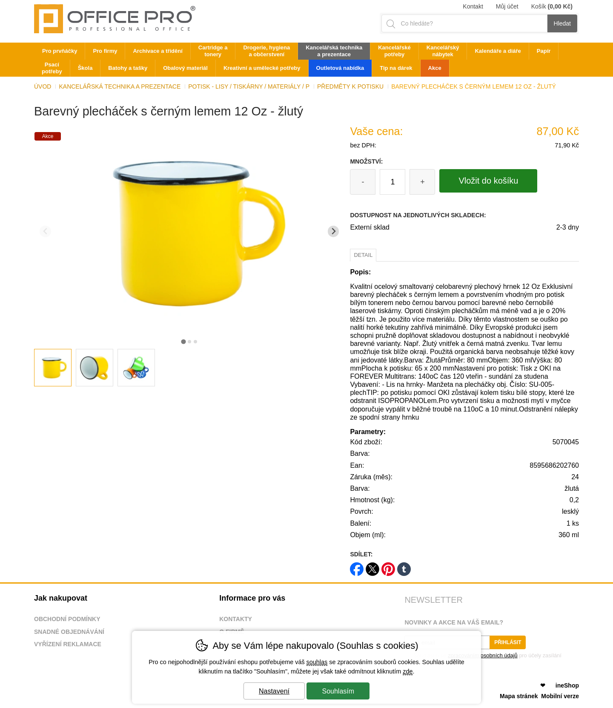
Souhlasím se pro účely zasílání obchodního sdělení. (482, 658)
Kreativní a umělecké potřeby (262, 68)
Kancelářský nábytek (443, 51)
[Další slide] (333, 231)
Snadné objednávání (69, 631)
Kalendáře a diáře (498, 51)
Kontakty (235, 619)
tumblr (404, 566)
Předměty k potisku (350, 86)
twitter (372, 566)
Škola (85, 68)
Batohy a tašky (127, 68)
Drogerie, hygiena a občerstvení (266, 51)
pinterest (388, 566)
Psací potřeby (52, 68)
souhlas (317, 662)
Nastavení (274, 691)
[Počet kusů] (392, 182)
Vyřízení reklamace (67, 644)
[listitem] (53, 367)
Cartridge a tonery (213, 51)
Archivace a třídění (157, 51)
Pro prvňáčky (59, 51)
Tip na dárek (396, 68)
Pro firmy (105, 51)
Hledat (562, 23)
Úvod (42, 86)
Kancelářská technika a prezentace (119, 86)
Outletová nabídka (340, 68)
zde (407, 671)
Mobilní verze (560, 696)
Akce (434, 68)
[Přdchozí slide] (45, 231)
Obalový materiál (185, 68)
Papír (544, 51)
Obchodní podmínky (67, 619)
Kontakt (473, 6)
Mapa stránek (519, 696)
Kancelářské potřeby (394, 51)
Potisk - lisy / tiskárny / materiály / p (248, 86)
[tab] (183, 341)
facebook (357, 566)
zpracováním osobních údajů (483, 655)
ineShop (567, 685)
